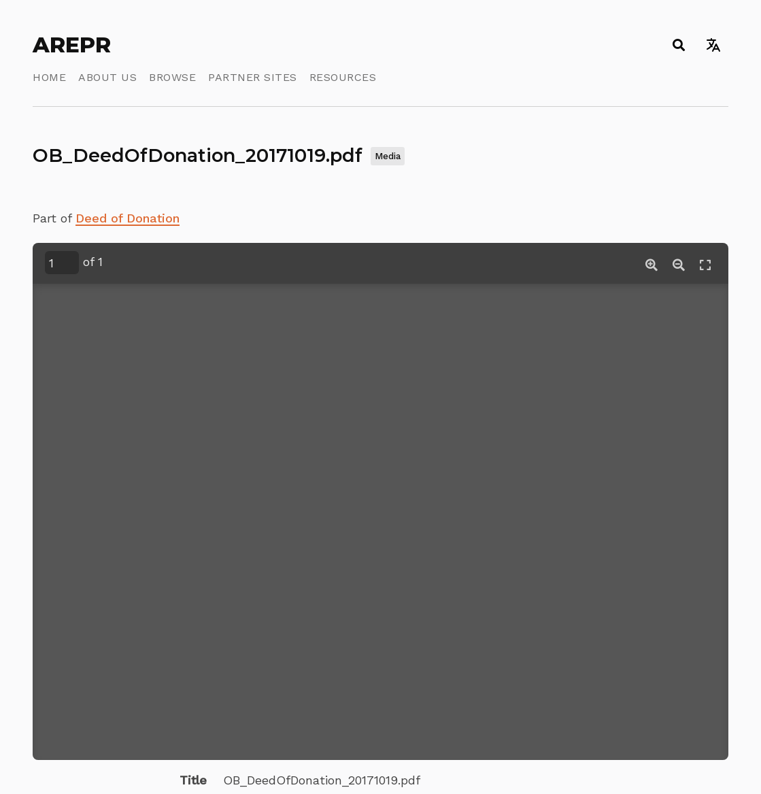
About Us (107, 77)
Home (49, 77)
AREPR (72, 45)
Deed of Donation (127, 218)
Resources (343, 77)
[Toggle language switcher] (713, 45)
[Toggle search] (678, 45)
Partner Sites (252, 77)
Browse (172, 77)
